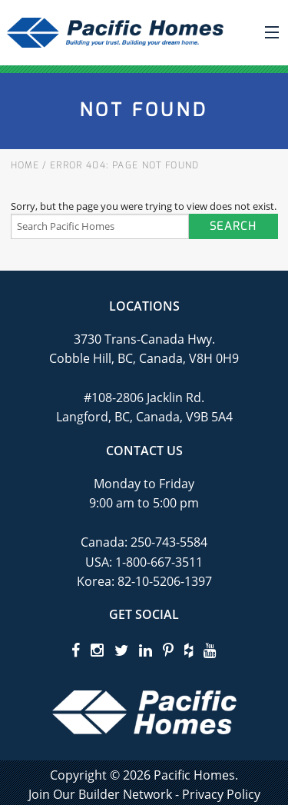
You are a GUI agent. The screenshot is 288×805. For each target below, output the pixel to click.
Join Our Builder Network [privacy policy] (100, 794)
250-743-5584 (167, 542)
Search (233, 226)
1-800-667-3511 (159, 562)
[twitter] (121, 650)
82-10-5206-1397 (165, 581)
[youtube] (210, 650)
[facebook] (75, 650)
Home (25, 165)
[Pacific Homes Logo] (144, 711)
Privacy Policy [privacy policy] (221, 794)
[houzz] (188, 650)
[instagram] (97, 650)
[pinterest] (168, 650)
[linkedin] (145, 650)
